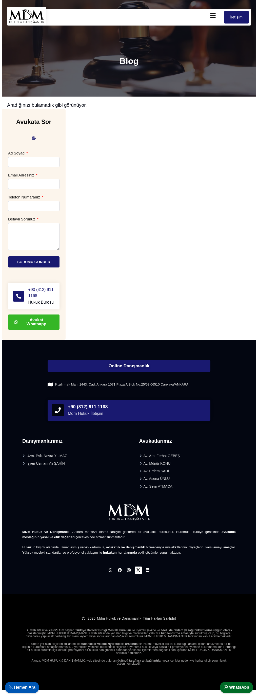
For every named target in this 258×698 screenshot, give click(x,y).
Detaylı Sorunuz (22, 219)
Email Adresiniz (21, 175)
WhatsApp (236, 687)
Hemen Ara (22, 687)
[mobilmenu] (213, 15)
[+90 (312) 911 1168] (19, 299)
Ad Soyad (17, 153)
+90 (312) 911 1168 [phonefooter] (88, 412)
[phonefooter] (58, 416)
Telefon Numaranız (24, 197)
